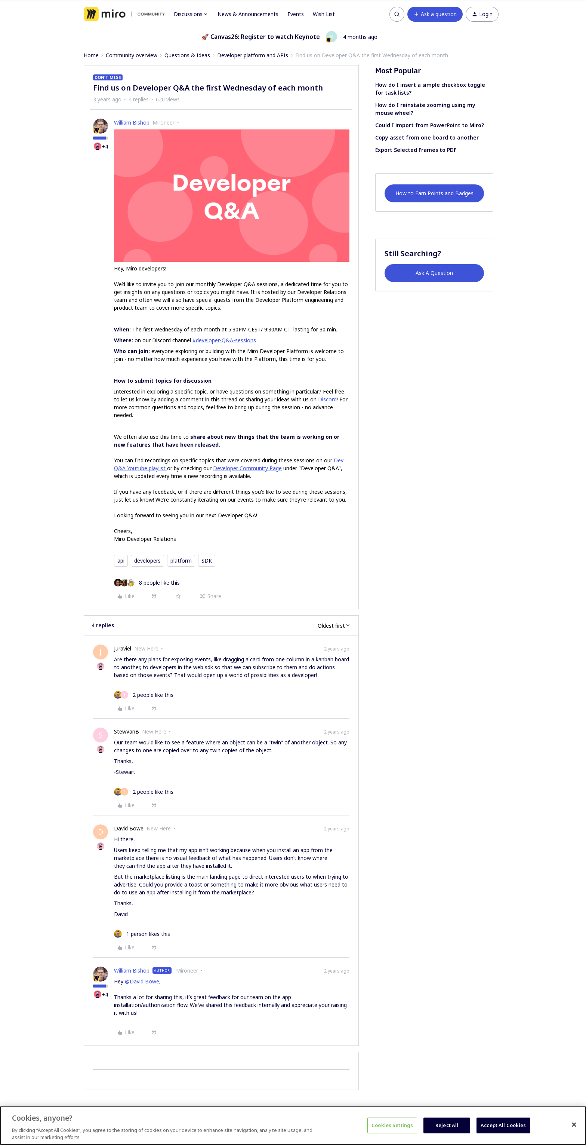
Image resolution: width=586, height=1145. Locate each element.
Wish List (324, 14)
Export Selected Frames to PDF (415, 149)
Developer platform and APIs (252, 55)
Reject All (446, 1125)
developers (147, 560)
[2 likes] (143, 695)
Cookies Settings (392, 1125)
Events (295, 14)
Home (91, 55)
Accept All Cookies (503, 1125)
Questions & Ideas (187, 55)
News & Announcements (248, 14)
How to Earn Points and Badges (434, 193)
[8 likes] (147, 583)
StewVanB (126, 731)
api (120, 560)
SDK (206, 560)
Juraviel (122, 648)
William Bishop (131, 122)
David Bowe (129, 828)
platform (181, 560)
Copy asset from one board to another (427, 137)
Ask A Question (434, 272)
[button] (435, 14)
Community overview (131, 55)
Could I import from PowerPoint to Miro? (429, 125)
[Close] (574, 1125)
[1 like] (142, 934)
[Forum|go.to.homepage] (124, 14)
